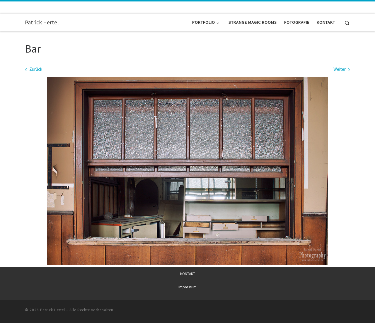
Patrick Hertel (52, 309)
